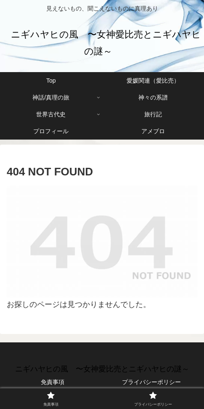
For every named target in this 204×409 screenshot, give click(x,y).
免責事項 (52, 382)
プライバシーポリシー (151, 382)
